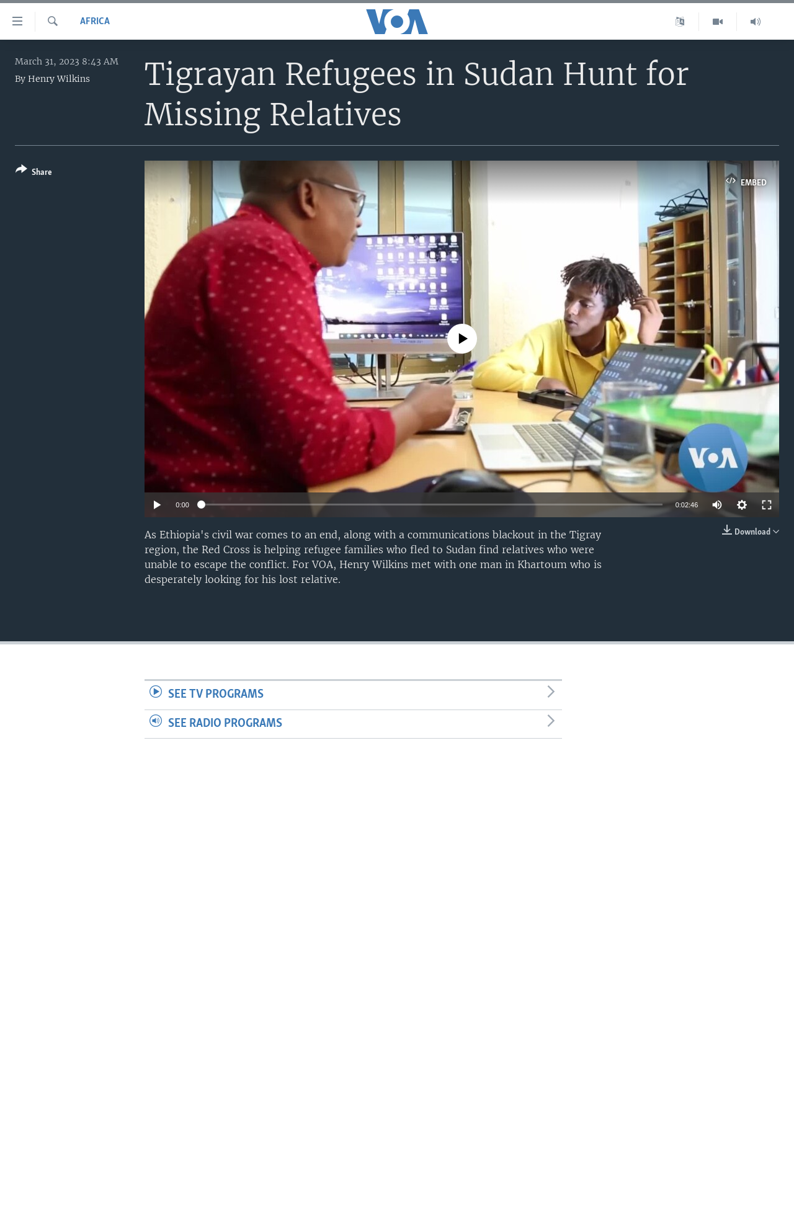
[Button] (34, 173)
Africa (95, 22)
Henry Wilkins (59, 78)
